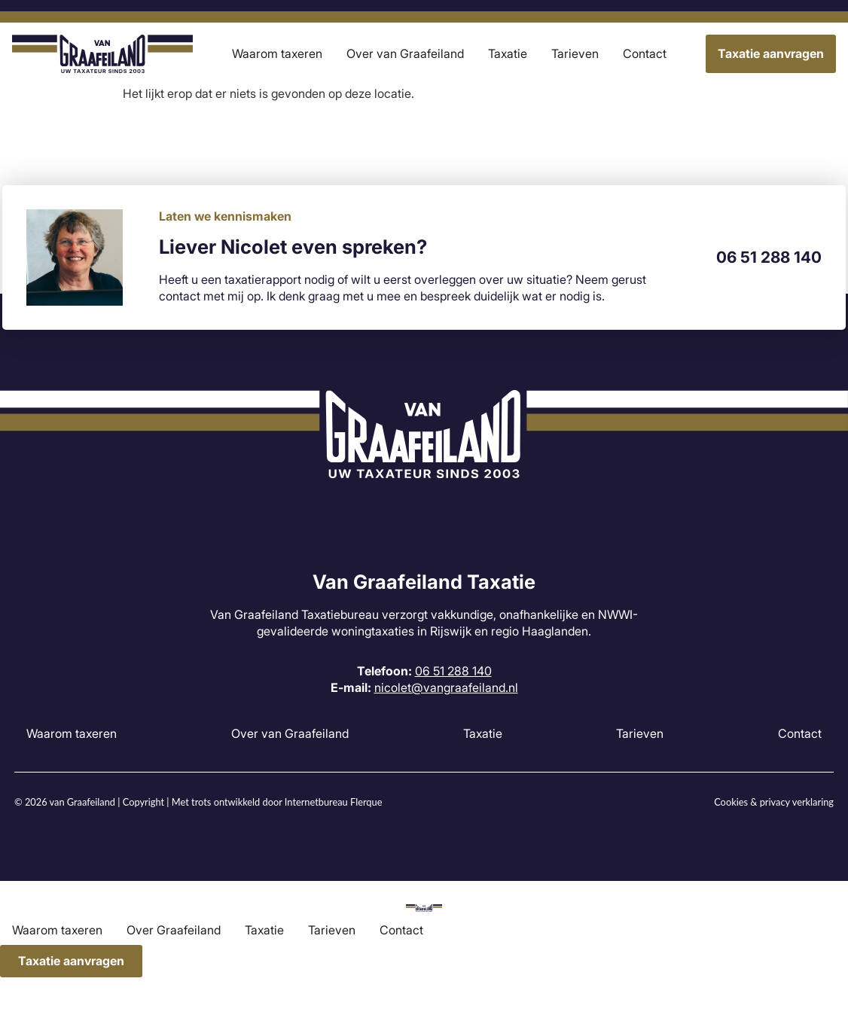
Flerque (366, 802)
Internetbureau (316, 802)
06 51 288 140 (769, 257)
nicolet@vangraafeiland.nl (446, 687)
